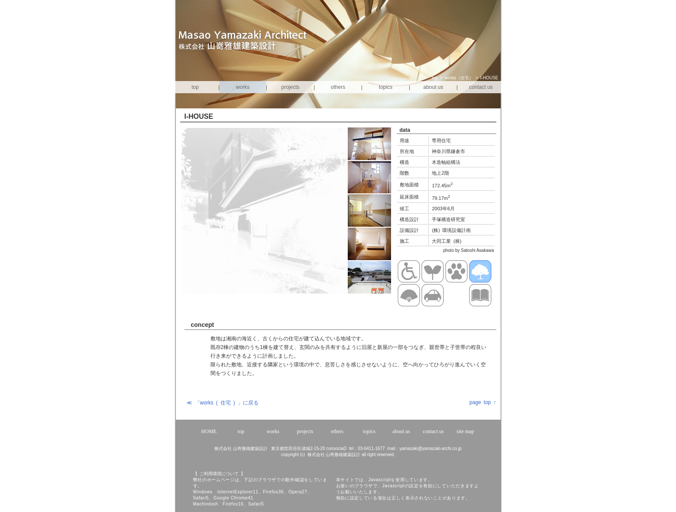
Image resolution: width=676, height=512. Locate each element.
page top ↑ (482, 402)
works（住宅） (459, 77)
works (242, 87)
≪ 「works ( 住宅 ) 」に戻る (223, 403)
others (338, 87)
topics (385, 87)
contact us (481, 87)
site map (465, 431)
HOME (209, 431)
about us (433, 87)
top (435, 77)
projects (290, 87)
